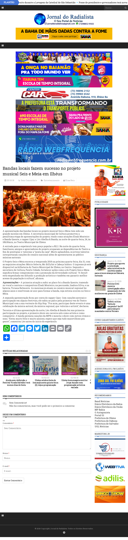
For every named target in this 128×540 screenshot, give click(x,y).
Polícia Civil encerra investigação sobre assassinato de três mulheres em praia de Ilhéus (110, 289)
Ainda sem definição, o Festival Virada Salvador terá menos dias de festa (16, 382)
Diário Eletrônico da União (109, 406)
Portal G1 (99, 415)
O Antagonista (102, 412)
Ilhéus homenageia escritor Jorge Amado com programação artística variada (74, 384)
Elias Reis (70, 180)
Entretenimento (51, 180)
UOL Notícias (102, 426)
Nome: (6, 453)
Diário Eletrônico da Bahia (108, 404)
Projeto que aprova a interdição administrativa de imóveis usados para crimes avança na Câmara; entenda (110, 269)
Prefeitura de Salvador (107, 423)
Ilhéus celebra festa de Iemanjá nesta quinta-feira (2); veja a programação (45, 382)
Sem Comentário (29, 180)
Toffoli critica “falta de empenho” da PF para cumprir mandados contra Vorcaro (109, 306)
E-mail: (6, 466)
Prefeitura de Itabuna (106, 420)
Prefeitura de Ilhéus (105, 418)
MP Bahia (100, 409)
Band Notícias (102, 401)
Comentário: (8, 423)
